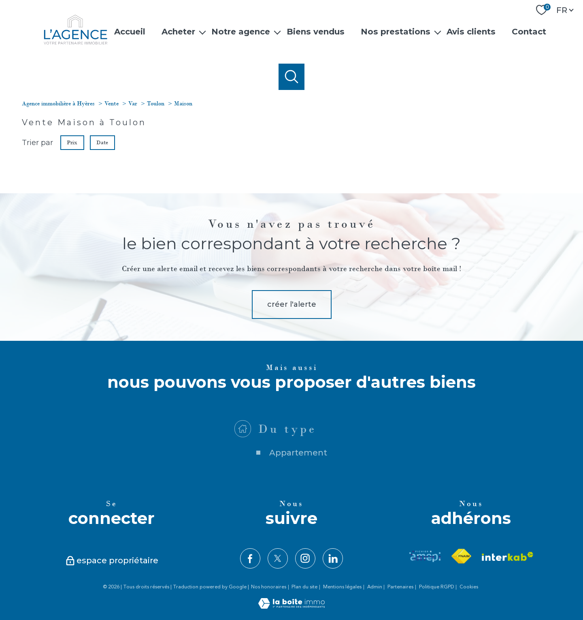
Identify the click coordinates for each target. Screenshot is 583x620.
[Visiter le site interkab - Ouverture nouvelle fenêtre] (507, 556)
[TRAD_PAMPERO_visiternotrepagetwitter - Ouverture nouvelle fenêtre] (278, 558)
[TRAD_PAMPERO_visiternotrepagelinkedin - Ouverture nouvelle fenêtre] (333, 558)
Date (103, 142)
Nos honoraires (268, 587)
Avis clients (471, 31)
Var (132, 103)
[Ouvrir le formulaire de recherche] (292, 77)
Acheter (178, 31)
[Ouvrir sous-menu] (202, 31)
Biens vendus (315, 31)
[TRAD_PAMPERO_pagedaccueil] (75, 42)
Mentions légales (342, 587)
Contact (529, 31)
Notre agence (240, 31)
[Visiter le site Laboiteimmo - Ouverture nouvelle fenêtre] (291, 606)
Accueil (129, 31)
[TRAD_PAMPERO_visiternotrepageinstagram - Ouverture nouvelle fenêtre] (305, 558)
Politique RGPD (436, 587)
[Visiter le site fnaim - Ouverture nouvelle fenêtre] (461, 556)
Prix (72, 142)
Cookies (469, 587)
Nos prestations (395, 31)
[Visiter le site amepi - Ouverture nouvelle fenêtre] (424, 556)
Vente (111, 103)
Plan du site (304, 587)
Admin (374, 587)
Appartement (298, 470)
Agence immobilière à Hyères (58, 103)
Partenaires (400, 587)
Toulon (155, 103)
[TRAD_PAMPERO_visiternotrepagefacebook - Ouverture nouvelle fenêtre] (250, 558)
